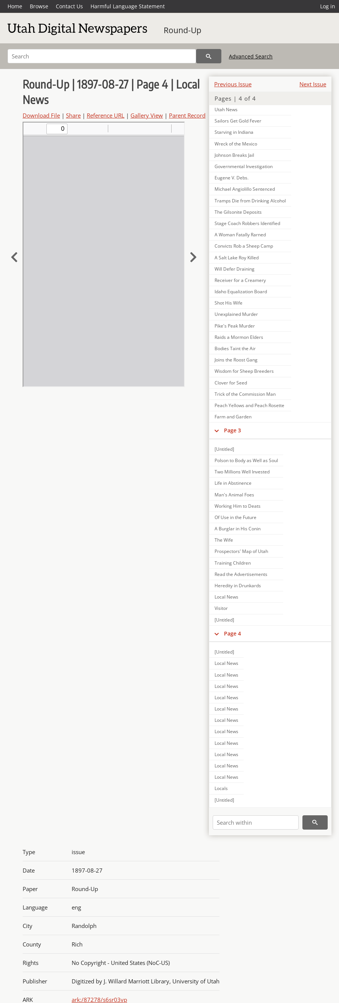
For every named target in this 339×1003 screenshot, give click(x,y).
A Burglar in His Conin (238, 528)
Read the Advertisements (241, 574)
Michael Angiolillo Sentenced (245, 189)
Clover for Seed (231, 383)
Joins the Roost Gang (236, 360)
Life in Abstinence (233, 483)
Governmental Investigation (244, 166)
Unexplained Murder (236, 314)
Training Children (233, 563)
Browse (39, 6)
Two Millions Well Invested (242, 472)
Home (15, 6)
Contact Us (69, 6)
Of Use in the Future (235, 517)
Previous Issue (233, 84)
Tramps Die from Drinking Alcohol (250, 201)
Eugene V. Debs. (231, 178)
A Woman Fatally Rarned (240, 234)
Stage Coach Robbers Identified (247, 223)
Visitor (221, 608)
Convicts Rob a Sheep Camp (244, 246)
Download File (41, 115)
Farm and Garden (233, 416)
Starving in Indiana (234, 132)
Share (73, 115)
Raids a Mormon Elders (239, 337)
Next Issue (312, 84)
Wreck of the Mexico (236, 144)
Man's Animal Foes (234, 495)
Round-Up (182, 30)
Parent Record (187, 115)
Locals (221, 788)
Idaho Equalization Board (241, 291)
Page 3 (232, 430)
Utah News (226, 109)
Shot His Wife (228, 303)
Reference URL (105, 115)
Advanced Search (251, 56)
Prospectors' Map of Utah (241, 551)
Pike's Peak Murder (235, 326)
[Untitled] (224, 449)
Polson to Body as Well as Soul (246, 460)
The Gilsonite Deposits (238, 212)
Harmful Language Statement (128, 6)
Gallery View (146, 115)
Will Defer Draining (235, 269)
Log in (327, 6)
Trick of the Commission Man (245, 394)
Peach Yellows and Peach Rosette (249, 405)
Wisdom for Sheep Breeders (244, 371)
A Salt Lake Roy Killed (237, 257)
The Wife (224, 540)
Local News (226, 597)
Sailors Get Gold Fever (238, 121)
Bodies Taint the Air (235, 348)
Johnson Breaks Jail (234, 155)
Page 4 (232, 633)
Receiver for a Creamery (240, 280)
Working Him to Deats (238, 506)
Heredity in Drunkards (238, 585)
